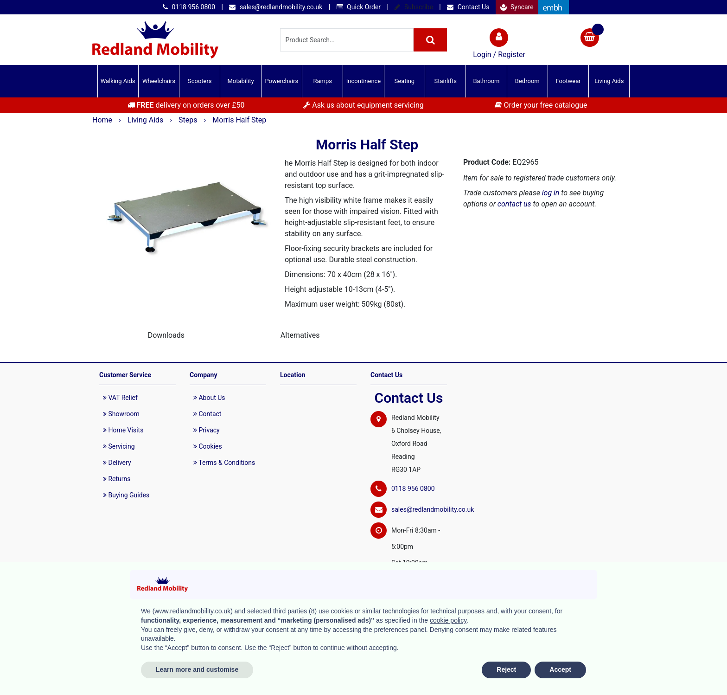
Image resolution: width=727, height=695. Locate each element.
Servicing (119, 446)
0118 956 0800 (189, 7)
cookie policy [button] (448, 620)
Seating (405, 80)
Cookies (207, 446)
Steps (189, 120)
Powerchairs (282, 80)
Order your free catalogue (541, 105)
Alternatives (300, 335)
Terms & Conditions (224, 462)
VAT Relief (120, 397)
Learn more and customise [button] (197, 669)
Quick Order (359, 7)
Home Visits (123, 430)
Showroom (121, 414)
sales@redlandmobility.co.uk (275, 7)
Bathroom (486, 80)
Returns (117, 479)
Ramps (322, 80)
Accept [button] (560, 669)
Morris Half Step (239, 120)
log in (551, 192)
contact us (514, 203)
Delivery (117, 462)
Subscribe (414, 7)
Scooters (200, 80)
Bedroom (527, 80)
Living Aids (609, 80)
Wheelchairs (158, 80)
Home (103, 120)
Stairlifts (445, 80)
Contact (207, 414)
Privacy (206, 430)
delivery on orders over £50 (186, 105)
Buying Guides (126, 495)
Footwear (567, 80)
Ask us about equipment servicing (363, 105)
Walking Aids (118, 80)
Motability (240, 80)
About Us (209, 397)
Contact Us (468, 7)
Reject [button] (506, 669)
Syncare (517, 7)
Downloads (166, 335)
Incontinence (363, 80)
